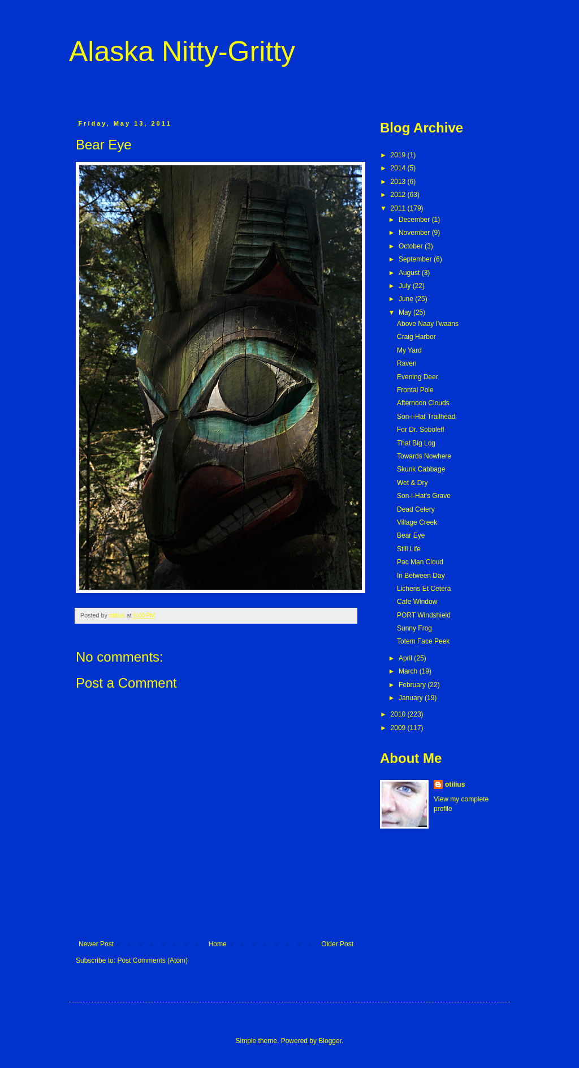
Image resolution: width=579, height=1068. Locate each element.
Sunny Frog (414, 628)
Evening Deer (417, 377)
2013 (399, 182)
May (406, 312)
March (409, 671)
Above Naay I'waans (428, 324)
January (412, 698)
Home (218, 944)
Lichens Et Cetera (424, 589)
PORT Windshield (424, 615)
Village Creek (417, 522)
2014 (399, 168)
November (415, 233)
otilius (455, 784)
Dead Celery (416, 509)
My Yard (409, 350)
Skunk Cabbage (421, 469)
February (413, 685)
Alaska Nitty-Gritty (182, 51)
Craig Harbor (416, 337)
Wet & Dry (412, 483)
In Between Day (421, 576)
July (406, 286)
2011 (399, 208)
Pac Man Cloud (420, 562)
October (412, 246)
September (416, 259)
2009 (399, 728)
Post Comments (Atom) (152, 960)
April (406, 658)
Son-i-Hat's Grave (424, 496)
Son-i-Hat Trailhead (426, 417)
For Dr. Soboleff (420, 430)
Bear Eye (411, 535)
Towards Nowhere (424, 456)
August (410, 273)
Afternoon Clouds (423, 403)
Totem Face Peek (423, 641)
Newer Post (96, 944)
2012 (399, 195)
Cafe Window (417, 602)
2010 (399, 714)
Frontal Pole (415, 390)
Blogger (330, 1041)
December (415, 220)
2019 (399, 155)
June (407, 299)
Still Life (409, 549)
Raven (407, 363)
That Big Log (416, 443)
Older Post (337, 944)
